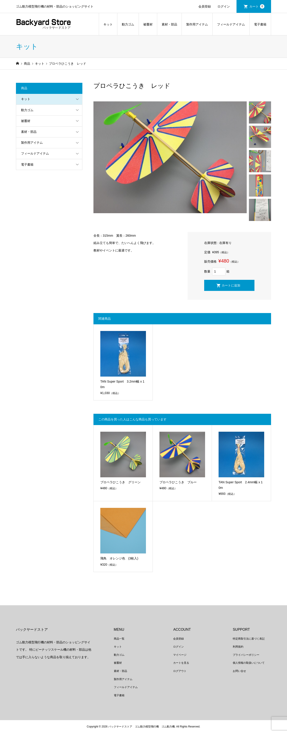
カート (256, 6)
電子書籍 (260, 24)
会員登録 (204, 6)
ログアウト (179, 671)
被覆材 (148, 24)
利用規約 (238, 646)
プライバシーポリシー (246, 654)
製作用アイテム (197, 24)
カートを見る (181, 662)
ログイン (223, 6)
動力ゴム (128, 24)
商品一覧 (119, 638)
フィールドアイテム (231, 24)
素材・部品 (169, 24)
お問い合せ (239, 671)
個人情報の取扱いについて (249, 662)
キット (108, 24)
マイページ (179, 654)
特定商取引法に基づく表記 (249, 638)
